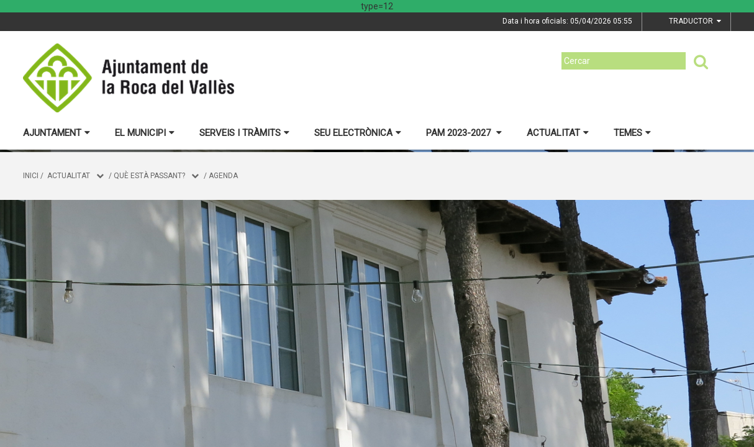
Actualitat (558, 132)
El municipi (145, 132)
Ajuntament (56, 132)
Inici (31, 175)
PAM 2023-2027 (464, 132)
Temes (632, 132)
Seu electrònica (357, 132)
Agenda (223, 175)
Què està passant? (149, 175)
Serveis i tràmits (244, 132)
